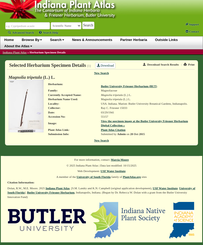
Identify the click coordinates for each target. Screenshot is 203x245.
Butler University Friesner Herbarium (51, 192)
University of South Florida (94, 176)
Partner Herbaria (133, 40)
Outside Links (166, 40)
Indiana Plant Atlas (15, 52)
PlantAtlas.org (132, 176)
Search (57, 40)
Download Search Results (161, 64)
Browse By (32, 40)
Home (9, 40)
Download (105, 65)
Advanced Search (21, 32)
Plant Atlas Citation (113, 129)
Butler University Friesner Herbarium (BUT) (129, 86)
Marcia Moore (120, 159)
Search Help (48, 32)
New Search (101, 73)
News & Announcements (92, 40)
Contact (192, 31)
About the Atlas (18, 46)
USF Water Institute (113, 171)
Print (189, 64)
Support (192, 24)
